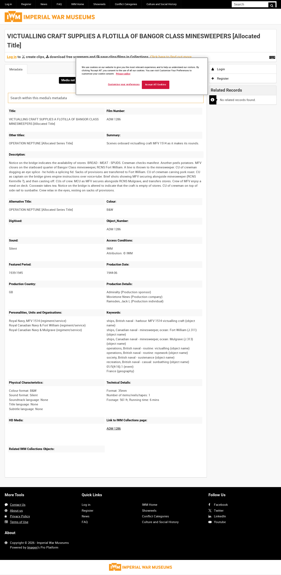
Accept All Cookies (155, 84)
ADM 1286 (114, 429)
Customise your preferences (124, 84)
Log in (8, 4)
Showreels (99, 4)
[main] (141, 256)
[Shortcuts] (272, 56)
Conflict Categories (126, 4)
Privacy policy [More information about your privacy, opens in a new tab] (123, 73)
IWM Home (77, 4)
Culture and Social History (162, 4)
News (44, 4)
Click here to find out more (171, 57)
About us (16, 510)
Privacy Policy (20, 516)
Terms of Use (19, 522)
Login (218, 69)
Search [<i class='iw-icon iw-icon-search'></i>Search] (274, 3)
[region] (142, 76)
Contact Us (17, 505)
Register (26, 4)
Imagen (32, 547)
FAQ (59, 4)
